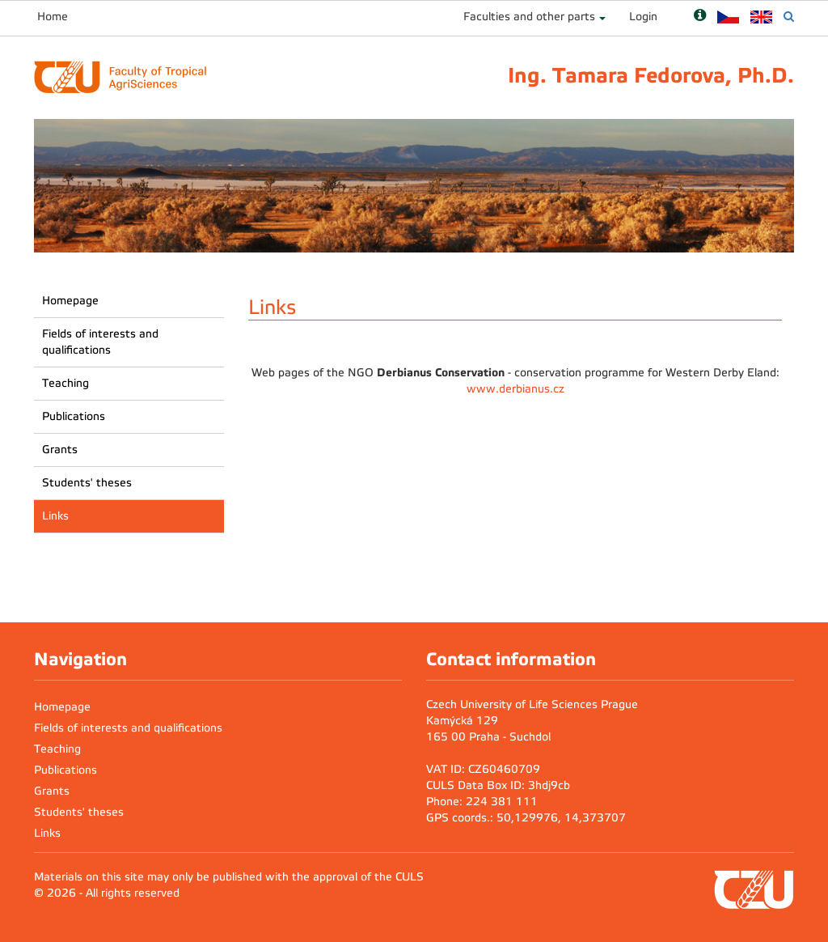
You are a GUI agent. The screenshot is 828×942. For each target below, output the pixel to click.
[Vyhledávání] (789, 17)
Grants (60, 449)
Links (55, 516)
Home (52, 17)
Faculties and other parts (529, 17)
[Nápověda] (700, 17)
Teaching (65, 383)
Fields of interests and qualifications (100, 342)
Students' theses (87, 483)
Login (643, 17)
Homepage (70, 301)
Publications (73, 416)
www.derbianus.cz (515, 389)
